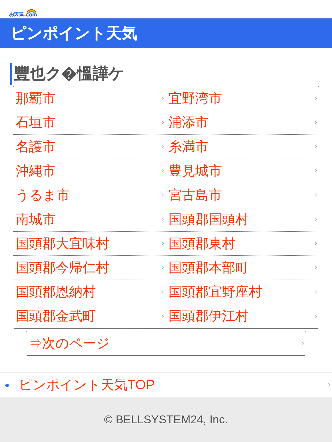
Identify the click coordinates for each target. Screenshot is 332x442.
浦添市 (189, 122)
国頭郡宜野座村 (215, 291)
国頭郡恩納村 (56, 291)
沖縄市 (36, 170)
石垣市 (36, 122)
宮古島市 (195, 194)
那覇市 (36, 98)
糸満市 (189, 146)
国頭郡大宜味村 (62, 243)
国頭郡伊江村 (209, 315)
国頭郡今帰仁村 (62, 267)
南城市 (36, 219)
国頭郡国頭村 (209, 219)
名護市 (36, 146)
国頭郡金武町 (56, 315)
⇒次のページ (69, 343)
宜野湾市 (195, 98)
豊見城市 (195, 170)
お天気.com (30, 13)
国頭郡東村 (202, 243)
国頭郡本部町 (209, 267)
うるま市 (43, 194)
